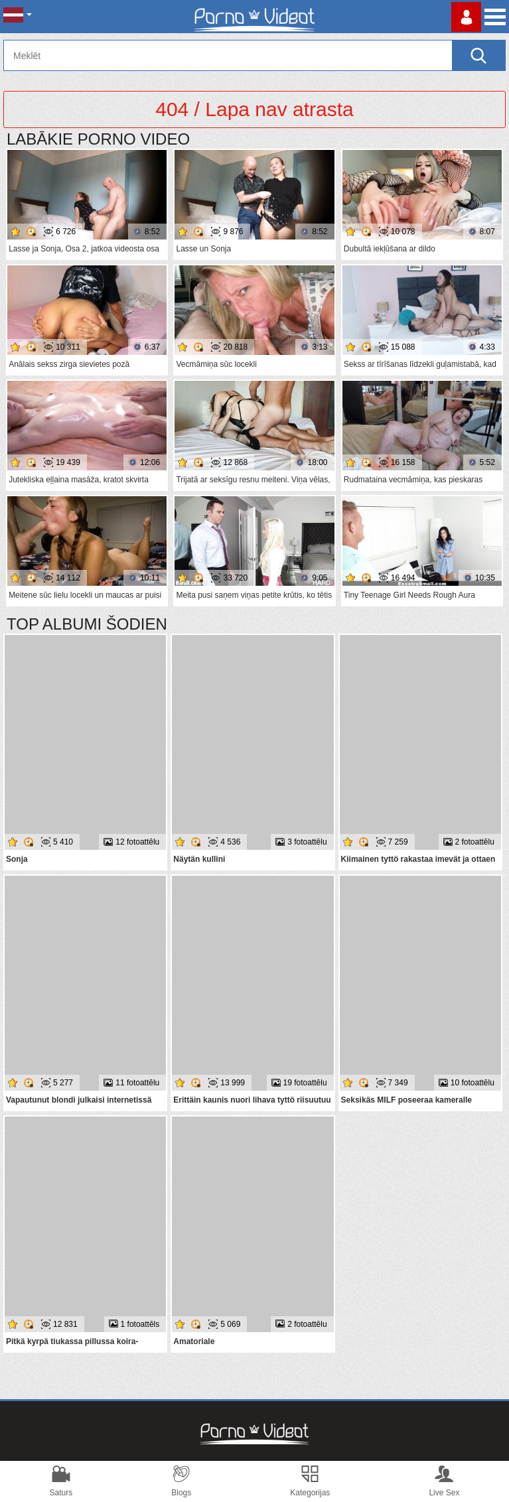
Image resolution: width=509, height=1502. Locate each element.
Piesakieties (466, 17)
